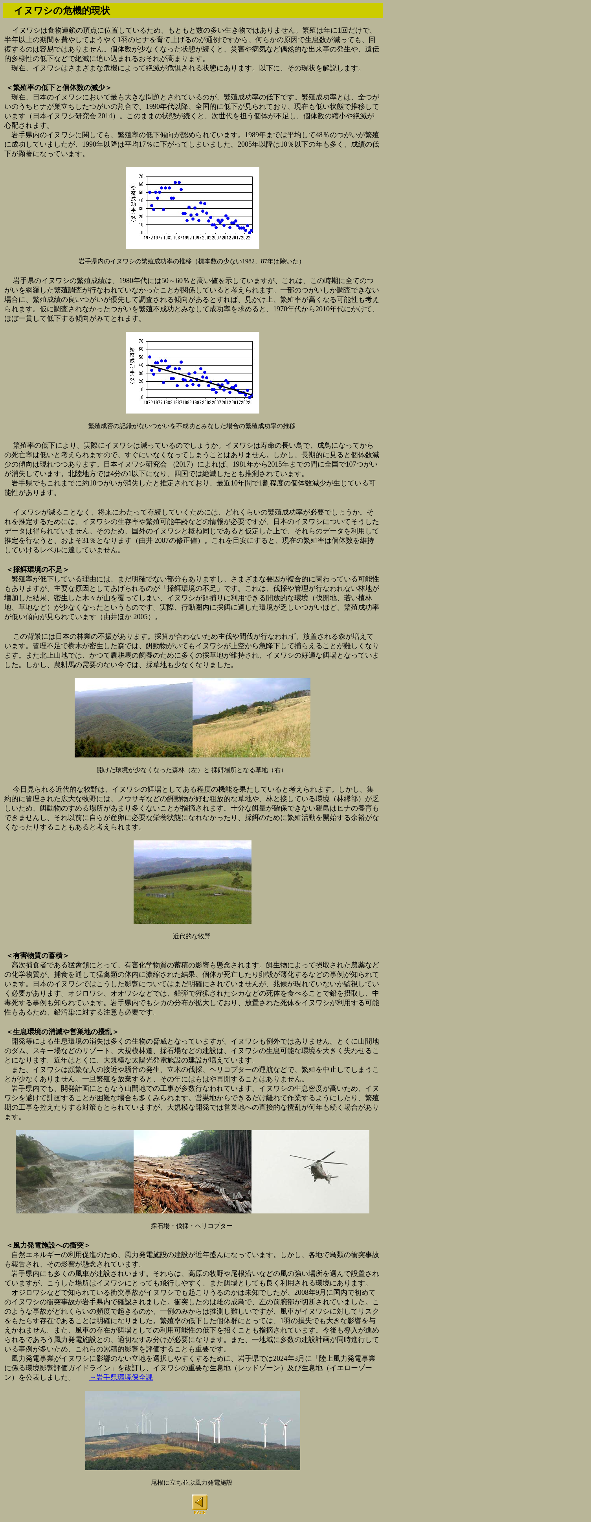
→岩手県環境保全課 (121, 1377)
